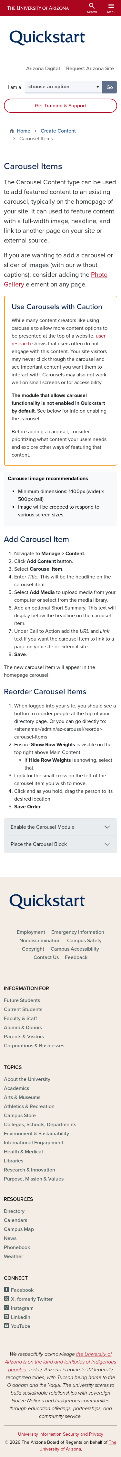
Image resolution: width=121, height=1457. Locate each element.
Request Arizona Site (90, 68)
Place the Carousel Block (39, 844)
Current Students (23, 1009)
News (10, 1238)
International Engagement (33, 1142)
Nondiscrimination (40, 940)
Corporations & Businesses (34, 1045)
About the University (27, 1079)
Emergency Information (77, 932)
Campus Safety (84, 940)
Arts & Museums (22, 1097)
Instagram (22, 1308)
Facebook (22, 1290)
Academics (16, 1088)
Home (23, 131)
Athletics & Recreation (29, 1106)
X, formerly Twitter (32, 1299)
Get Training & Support (60, 106)
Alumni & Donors (23, 1027)
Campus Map (19, 1229)
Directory (14, 1211)
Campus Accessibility (75, 949)
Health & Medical (23, 1152)
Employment (31, 932)
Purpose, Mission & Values (34, 1179)
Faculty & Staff (20, 1018)
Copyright (33, 949)
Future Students (22, 1000)
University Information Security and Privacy (60, 1434)
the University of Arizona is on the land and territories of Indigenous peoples (60, 1362)
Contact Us (46, 957)
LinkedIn (20, 1317)
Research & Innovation (29, 1170)
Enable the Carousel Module (43, 827)
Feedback (76, 957)
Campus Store (20, 1115)
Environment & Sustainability (36, 1133)
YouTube (20, 1326)
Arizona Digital (43, 68)
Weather (13, 1256)
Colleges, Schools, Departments (40, 1124)
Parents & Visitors (24, 1036)
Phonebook (17, 1247)
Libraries (13, 1161)
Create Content (58, 131)
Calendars (15, 1220)
